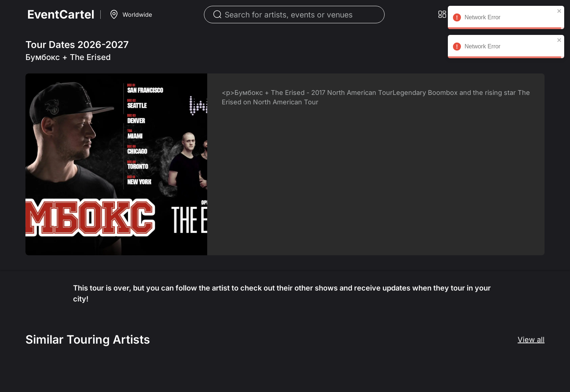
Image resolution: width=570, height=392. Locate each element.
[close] (559, 11)
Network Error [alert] (506, 18)
